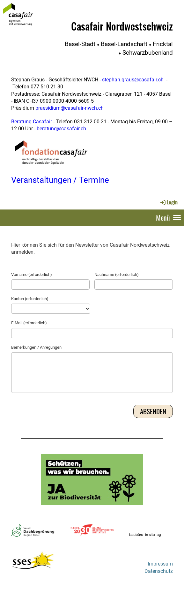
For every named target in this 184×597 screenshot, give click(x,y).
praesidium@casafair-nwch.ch (69, 108)
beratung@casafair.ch (61, 129)
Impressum (160, 564)
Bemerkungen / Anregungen (36, 347)
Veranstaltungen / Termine (60, 180)
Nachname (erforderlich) (116, 274)
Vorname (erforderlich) (31, 274)
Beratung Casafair (31, 122)
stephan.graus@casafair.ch (133, 80)
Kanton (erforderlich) (29, 298)
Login (168, 202)
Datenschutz (158, 571)
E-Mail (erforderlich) (29, 322)
